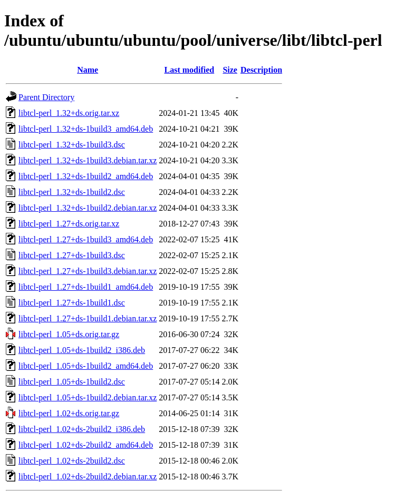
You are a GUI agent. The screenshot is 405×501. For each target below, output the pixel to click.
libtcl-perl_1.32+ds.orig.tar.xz (68, 113)
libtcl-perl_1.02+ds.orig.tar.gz (68, 413)
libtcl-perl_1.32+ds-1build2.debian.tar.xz (87, 207)
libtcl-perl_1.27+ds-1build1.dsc (71, 302)
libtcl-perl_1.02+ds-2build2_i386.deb (81, 429)
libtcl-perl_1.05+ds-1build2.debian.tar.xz (87, 397)
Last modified (190, 69)
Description (261, 69)
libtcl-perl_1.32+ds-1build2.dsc (71, 192)
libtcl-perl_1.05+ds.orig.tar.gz (68, 334)
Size (230, 69)
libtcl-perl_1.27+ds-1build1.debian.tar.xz (87, 318)
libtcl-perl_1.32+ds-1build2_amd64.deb (85, 176)
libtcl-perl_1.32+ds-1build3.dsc (71, 144)
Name (87, 69)
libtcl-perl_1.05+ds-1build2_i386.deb (81, 350)
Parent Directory (46, 97)
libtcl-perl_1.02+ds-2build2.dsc (71, 460)
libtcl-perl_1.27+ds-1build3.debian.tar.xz (87, 271)
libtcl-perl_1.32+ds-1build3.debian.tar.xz (87, 160)
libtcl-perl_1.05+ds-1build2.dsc (71, 381)
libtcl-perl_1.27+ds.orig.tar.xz (68, 223)
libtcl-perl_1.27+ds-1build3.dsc (71, 255)
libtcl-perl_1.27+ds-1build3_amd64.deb (85, 239)
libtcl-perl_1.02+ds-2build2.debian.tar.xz (87, 476)
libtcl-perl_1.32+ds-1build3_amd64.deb (85, 128)
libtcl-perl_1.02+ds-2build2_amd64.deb (85, 444)
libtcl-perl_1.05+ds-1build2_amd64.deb (85, 365)
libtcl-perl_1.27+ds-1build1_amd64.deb (85, 286)
